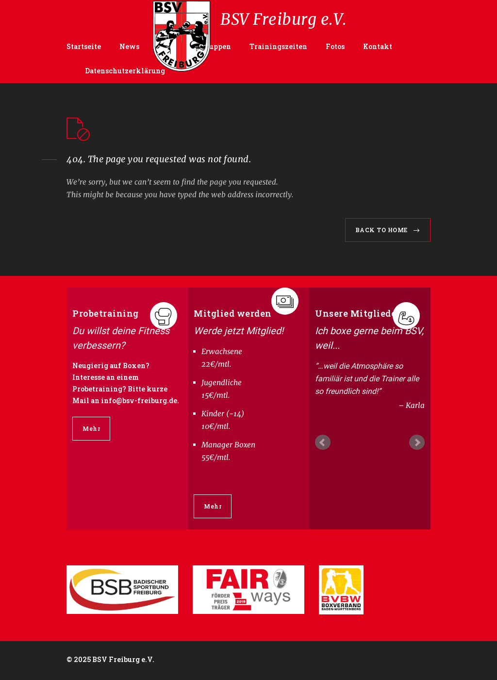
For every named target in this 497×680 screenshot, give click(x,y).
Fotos (335, 46)
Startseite (83, 46)
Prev (323, 442)
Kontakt (377, 46)
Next (417, 442)
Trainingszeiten (278, 46)
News (129, 46)
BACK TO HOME (381, 230)
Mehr (91, 428)
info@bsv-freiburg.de (139, 400)
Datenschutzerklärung (125, 70)
